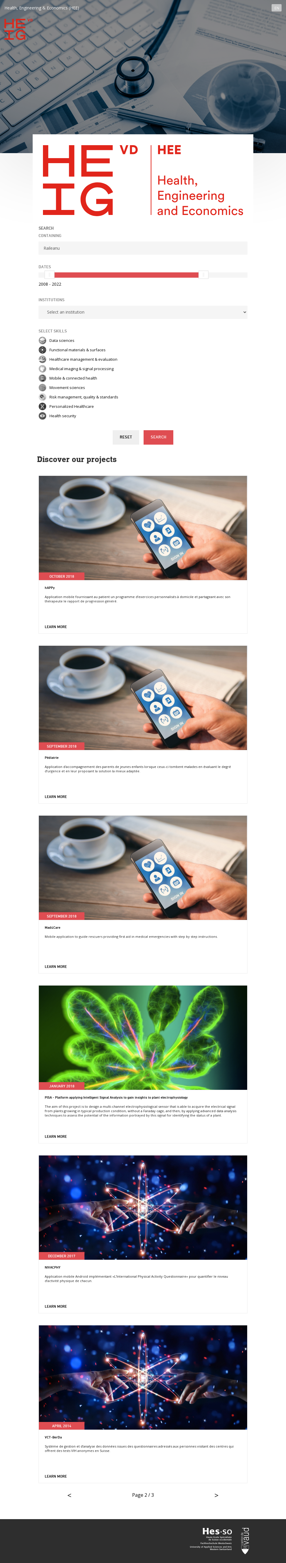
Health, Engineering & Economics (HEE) (41, 8)
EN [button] (277, 8)
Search (158, 437)
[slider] (49, 275)
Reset (126, 437)
